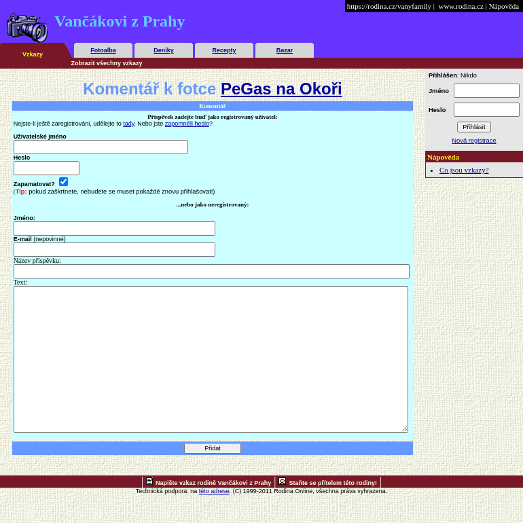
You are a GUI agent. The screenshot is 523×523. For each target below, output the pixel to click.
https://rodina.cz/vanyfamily (389, 6)
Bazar (284, 50)
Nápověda (504, 6)
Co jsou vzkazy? (464, 170)
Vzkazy (32, 54)
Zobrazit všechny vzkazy (107, 63)
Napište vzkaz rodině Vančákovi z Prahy (213, 511)
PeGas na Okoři (281, 88)
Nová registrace (474, 140)
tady (128, 123)
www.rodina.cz (460, 6)
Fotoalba (103, 50)
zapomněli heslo (187, 123)
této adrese (214, 519)
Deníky (164, 50)
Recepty (224, 50)
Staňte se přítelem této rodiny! (333, 511)
